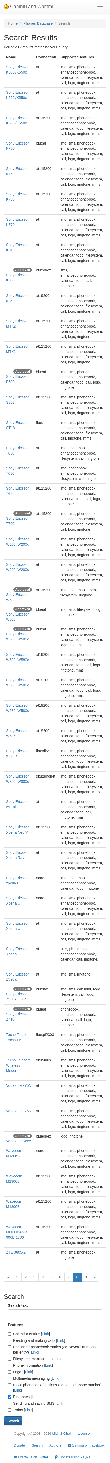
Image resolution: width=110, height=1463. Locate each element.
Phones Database (38, 23)
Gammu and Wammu (29, 6)
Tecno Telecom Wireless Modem (18, 1065)
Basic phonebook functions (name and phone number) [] (55, 1387)
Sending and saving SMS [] (36, 1403)
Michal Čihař (61, 1434)
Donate (19, 1445)
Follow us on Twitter (31, 1457)
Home (13, 23)
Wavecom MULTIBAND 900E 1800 (16, 1232)
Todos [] (20, 1410)
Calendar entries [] (29, 1334)
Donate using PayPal (73, 1457)
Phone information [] (30, 1365)
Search (37, 1445)
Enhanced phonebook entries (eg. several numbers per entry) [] (52, 1349)
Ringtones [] (23, 1397)
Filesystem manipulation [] (35, 1359)
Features (15, 1325)
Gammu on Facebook (86, 1445)
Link (45, 1334)
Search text (18, 1305)
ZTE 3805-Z (16, 1252)
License (84, 1434)
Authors (55, 1445)
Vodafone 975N (19, 1085)
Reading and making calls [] (36, 1340)
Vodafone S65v (18, 1141)
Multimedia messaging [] (34, 1378)
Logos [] (20, 1372)
